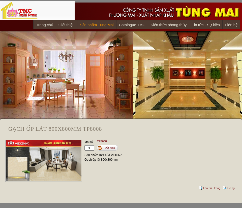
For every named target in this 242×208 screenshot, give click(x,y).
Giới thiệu (66, 25)
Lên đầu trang (211, 188)
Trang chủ (44, 25)
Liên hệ (231, 25)
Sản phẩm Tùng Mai (97, 25)
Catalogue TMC (132, 25)
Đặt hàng (110, 147)
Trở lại (231, 188)
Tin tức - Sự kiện (206, 25)
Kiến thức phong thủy (168, 25)
